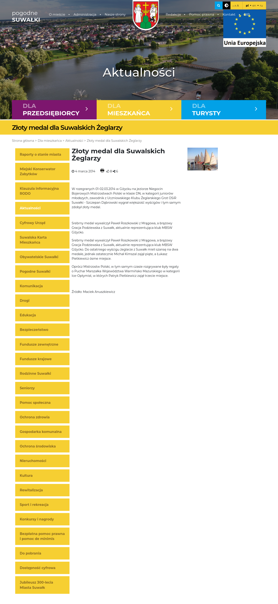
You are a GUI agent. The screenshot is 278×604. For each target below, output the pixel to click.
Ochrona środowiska (38, 446)
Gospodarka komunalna (41, 432)
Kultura (26, 476)
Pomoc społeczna (35, 403)
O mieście (57, 14)
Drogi (25, 301)
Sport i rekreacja (34, 505)
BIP (247, 14)
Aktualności (74, 141)
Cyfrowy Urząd (32, 223)
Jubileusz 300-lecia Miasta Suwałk (36, 584)
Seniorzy (27, 388)
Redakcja (173, 14)
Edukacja (28, 315)
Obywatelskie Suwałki (39, 257)
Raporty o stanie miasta (40, 154)
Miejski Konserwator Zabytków (37, 171)
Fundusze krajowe (36, 359)
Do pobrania (30, 553)
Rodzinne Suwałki (35, 373)
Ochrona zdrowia (35, 417)
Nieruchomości (33, 461)
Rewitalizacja (31, 490)
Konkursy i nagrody (37, 519)
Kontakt (228, 14)
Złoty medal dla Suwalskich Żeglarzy (114, 141)
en (254, 5)
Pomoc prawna (201, 14)
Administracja (85, 14)
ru (261, 5)
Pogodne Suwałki (35, 271)
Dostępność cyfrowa (37, 568)
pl (247, 5)
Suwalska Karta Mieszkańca (33, 239)
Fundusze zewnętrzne (39, 344)
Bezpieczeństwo (34, 330)
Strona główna (23, 141)
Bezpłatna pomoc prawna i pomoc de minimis (42, 536)
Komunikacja (31, 286)
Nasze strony (115, 14)
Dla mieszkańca (50, 141)
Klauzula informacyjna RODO (39, 191)
